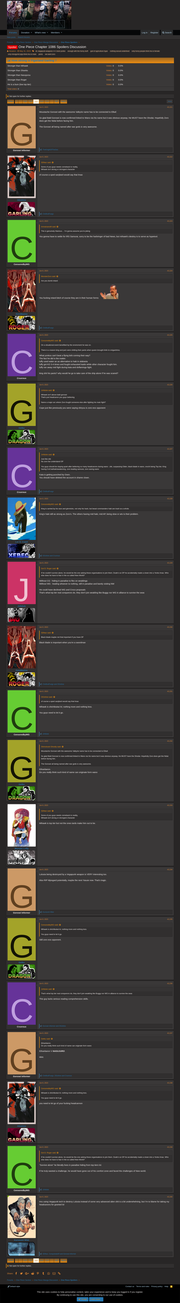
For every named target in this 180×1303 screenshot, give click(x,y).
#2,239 (168, 1147)
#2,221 (168, 107)
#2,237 (168, 1033)
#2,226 (168, 385)
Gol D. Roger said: (49, 568)
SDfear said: (47, 162)
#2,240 (168, 1197)
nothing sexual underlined (119, 51)
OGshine (22, 200)
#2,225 (168, 335)
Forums (13, 32)
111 (30, 101)
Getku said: (46, 1039)
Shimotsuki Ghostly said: (52, 747)
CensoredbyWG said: (50, 341)
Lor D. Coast (22, 542)
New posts (11, 37)
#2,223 (168, 221)
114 (47, 101)
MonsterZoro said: (49, 276)
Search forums (24, 37)
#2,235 (168, 919)
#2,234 (168, 870)
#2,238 (168, 1083)
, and (58, 1076)
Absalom (12, 51)
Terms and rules (142, 1286)
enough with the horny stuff (78, 51)
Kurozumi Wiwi (22, 1240)
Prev (11, 101)
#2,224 (168, 271)
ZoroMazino (22, 314)
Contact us (129, 1286)
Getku (23, 428)
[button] (31, 32)
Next (63, 101)
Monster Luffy (23, 848)
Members (55, 32)
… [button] (20, 101)
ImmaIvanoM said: (49, 227)
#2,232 (168, 741)
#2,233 (168, 805)
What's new (40, 32)
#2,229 (168, 563)
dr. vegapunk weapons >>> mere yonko (50, 51)
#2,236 (168, 983)
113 (41, 101)
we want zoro (50, 54)
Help (166, 1286)
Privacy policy (156, 1286)
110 (25, 101)
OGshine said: (48, 697)
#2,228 (168, 499)
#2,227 (168, 449)
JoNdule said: (47, 390)
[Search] (167, 32)
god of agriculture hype (99, 51)
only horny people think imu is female (145, 51)
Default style (14, 1286)
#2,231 (168, 691)
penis (41, 54)
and (52, 556)
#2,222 (168, 157)
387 (56, 101)
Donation (25, 32)
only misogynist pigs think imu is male (22, 54)
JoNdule (22, 606)
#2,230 (168, 627)
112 (36, 101)
